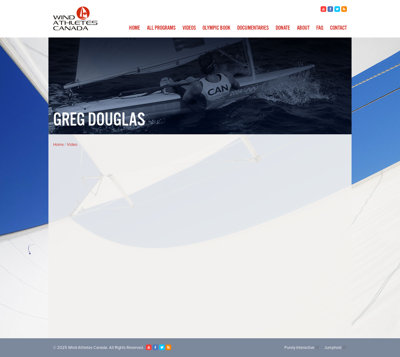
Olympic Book (216, 28)
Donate (283, 28)
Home (134, 28)
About (303, 28)
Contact (338, 28)
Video (72, 144)
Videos (189, 28)
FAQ (319, 28)
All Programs (161, 28)
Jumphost (335, 347)
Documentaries (253, 28)
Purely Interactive (302, 347)
